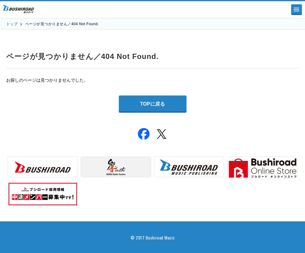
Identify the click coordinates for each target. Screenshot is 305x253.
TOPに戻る (152, 104)
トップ (12, 24)
